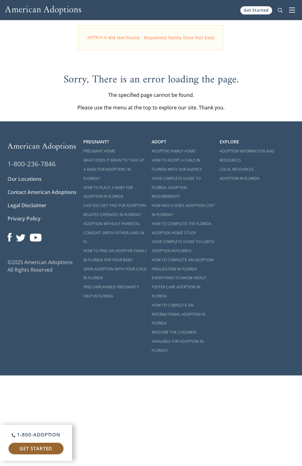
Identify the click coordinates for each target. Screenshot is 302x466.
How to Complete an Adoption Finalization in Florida (183, 264)
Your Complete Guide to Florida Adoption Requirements (176, 187)
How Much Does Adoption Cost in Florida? (183, 210)
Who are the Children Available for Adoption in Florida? (178, 341)
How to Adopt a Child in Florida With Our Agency (177, 165)
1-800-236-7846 (32, 163)
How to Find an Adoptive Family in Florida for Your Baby (115, 255)
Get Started (256, 10)
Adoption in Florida (240, 178)
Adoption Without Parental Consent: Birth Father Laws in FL (113, 233)
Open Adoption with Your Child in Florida (115, 273)
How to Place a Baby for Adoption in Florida (108, 192)
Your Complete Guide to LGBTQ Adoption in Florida (183, 246)
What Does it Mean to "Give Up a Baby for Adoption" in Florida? (113, 169)
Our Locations (25, 178)
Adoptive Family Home (174, 151)
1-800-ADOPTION (36, 434)
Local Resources (237, 169)
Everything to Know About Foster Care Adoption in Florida (179, 287)
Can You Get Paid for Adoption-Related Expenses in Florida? (115, 210)
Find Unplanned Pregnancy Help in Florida (111, 291)
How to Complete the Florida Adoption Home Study (181, 228)
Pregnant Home (99, 151)
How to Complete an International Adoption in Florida (178, 314)
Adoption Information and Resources (247, 155)
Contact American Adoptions (42, 192)
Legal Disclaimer (27, 205)
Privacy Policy (24, 218)
